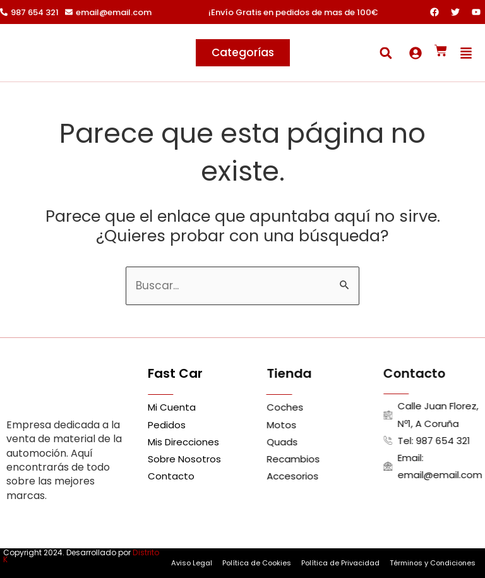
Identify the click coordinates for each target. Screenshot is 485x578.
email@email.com (114, 12)
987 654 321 (35, 12)
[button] (385, 53)
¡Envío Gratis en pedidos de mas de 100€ (293, 12)
